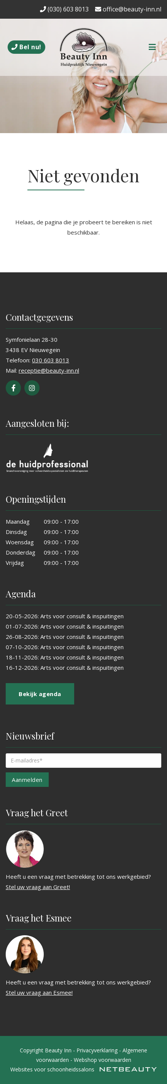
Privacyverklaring (97, 1050)
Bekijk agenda (40, 694)
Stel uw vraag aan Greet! (38, 887)
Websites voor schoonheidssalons (83, 1069)
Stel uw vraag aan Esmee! (39, 992)
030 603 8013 (50, 360)
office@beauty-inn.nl (128, 9)
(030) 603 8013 (64, 9)
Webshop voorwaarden (102, 1059)
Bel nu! (26, 47)
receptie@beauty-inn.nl (49, 370)
